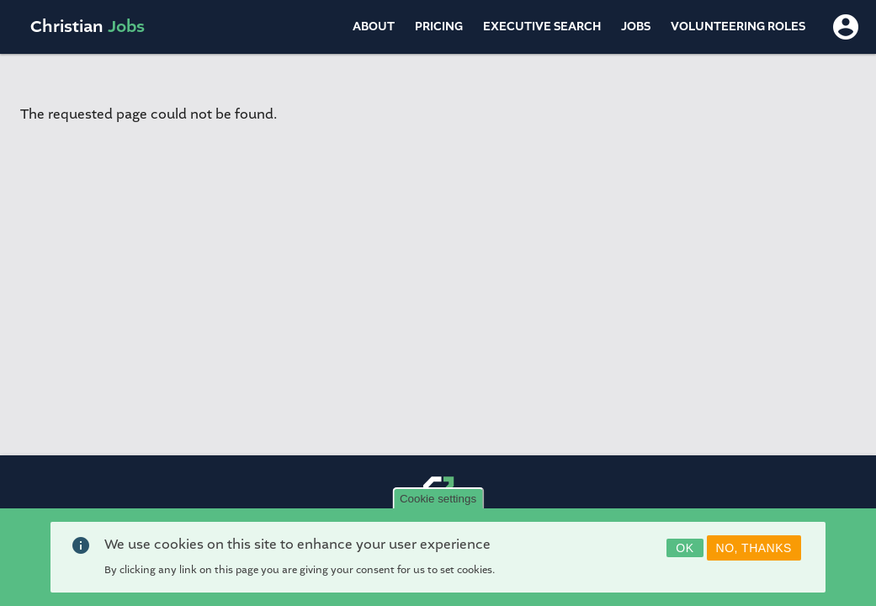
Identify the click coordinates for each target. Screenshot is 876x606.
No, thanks (754, 553)
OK (684, 553)
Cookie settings (438, 503)
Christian (87, 26)
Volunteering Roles (738, 27)
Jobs (635, 27)
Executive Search (542, 27)
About (374, 27)
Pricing (439, 27)
